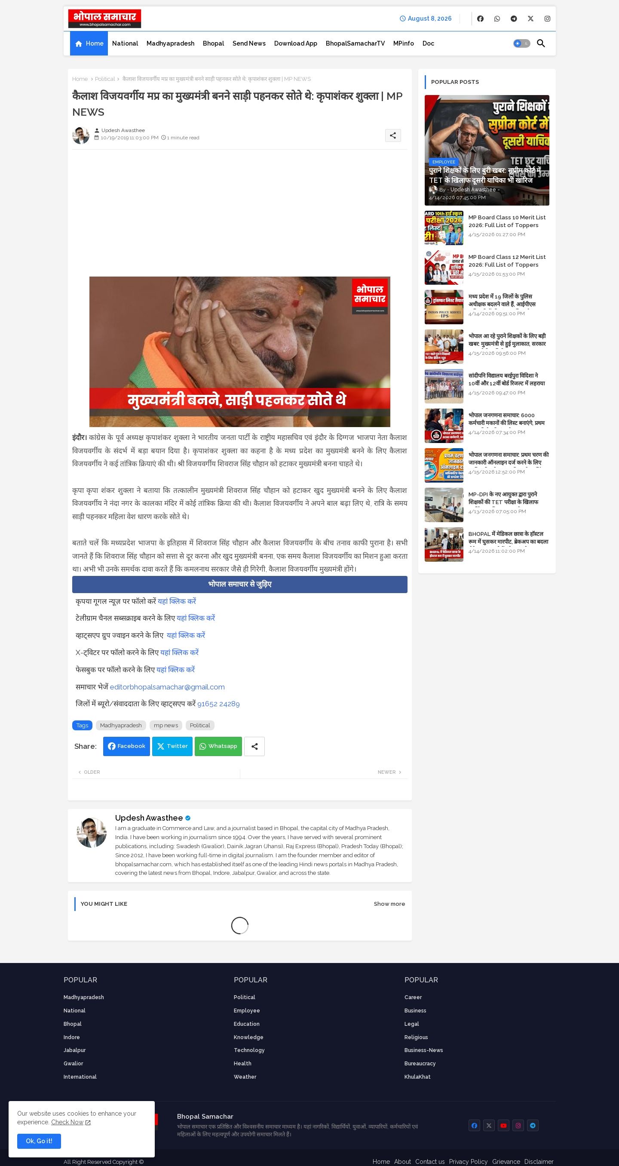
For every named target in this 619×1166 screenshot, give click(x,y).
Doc (428, 43)
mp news (166, 725)
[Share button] (254, 746)
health (242, 1064)
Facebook (131, 746)
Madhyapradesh (170, 43)
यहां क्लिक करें (177, 601)
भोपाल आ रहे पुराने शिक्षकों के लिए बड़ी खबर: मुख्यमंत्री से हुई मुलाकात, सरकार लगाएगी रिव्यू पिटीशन (507, 344)
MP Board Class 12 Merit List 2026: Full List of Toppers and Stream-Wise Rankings (507, 265)
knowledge (249, 1037)
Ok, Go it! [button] (39, 1141)
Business (415, 1011)
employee (247, 1011)
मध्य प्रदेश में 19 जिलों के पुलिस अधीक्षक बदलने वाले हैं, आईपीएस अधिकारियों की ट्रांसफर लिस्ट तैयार (503, 304)
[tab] (89, 43)
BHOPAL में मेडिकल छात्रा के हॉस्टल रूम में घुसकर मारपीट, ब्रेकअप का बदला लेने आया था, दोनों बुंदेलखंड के (508, 542)
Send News (249, 43)
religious (416, 1037)
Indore (72, 1037)
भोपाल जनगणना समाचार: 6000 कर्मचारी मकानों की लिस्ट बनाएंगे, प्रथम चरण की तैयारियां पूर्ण (507, 423)
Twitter (177, 746)
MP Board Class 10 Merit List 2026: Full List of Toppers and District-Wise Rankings (507, 225)
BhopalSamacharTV (355, 43)
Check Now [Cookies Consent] (67, 1122)
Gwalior (73, 1064)
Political (105, 79)
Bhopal (213, 43)
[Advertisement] (240, 216)
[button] (521, 43)
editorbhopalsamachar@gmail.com (167, 687)
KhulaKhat (417, 1077)
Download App (295, 43)
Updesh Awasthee (149, 817)
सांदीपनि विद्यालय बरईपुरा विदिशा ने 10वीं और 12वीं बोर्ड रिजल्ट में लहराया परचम (507, 383)
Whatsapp (222, 746)
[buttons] (480, 18)
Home (95, 43)
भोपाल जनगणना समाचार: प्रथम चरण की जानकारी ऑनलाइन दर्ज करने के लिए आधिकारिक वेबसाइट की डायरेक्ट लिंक (509, 463)
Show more (389, 904)
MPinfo (403, 43)
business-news (423, 1050)
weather (245, 1077)
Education (247, 1024)
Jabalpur (75, 1050)
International (80, 1077)
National (125, 43)
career (413, 997)
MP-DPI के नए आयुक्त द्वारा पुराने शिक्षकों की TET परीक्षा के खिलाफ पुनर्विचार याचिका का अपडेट (503, 502)
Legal (411, 1024)
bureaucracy (420, 1064)
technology (249, 1050)
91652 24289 (218, 703)
